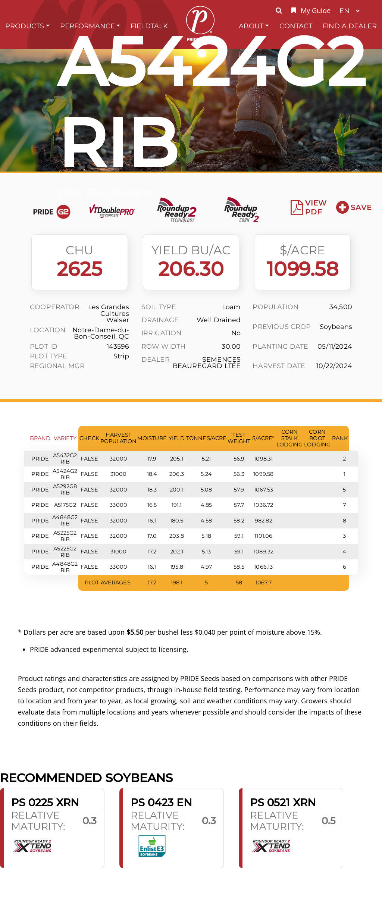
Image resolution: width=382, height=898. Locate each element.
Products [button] (24, 26)
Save (354, 207)
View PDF (309, 207)
